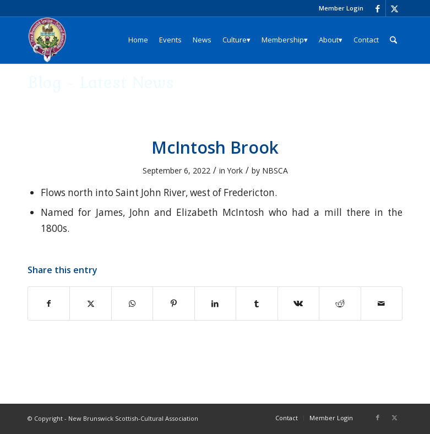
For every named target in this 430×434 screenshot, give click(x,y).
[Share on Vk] (298, 303)
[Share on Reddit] (339, 303)
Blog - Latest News (101, 82)
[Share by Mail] (381, 303)
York (235, 170)
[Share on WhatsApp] (132, 303)
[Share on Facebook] (48, 303)
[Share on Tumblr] (256, 303)
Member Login (341, 8)
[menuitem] (338, 8)
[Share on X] (90, 303)
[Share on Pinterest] (173, 303)
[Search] (393, 40)
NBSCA (275, 170)
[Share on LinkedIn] (215, 303)
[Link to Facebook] (377, 8)
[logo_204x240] (47, 40)
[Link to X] (394, 8)
